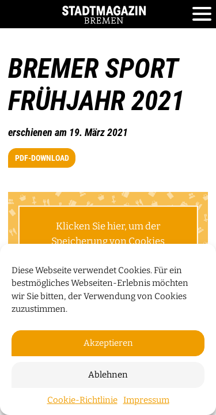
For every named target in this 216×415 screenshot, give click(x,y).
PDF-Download (42, 158)
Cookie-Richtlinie (82, 400)
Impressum (146, 400)
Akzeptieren (108, 343)
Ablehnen (108, 374)
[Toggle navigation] (202, 14)
